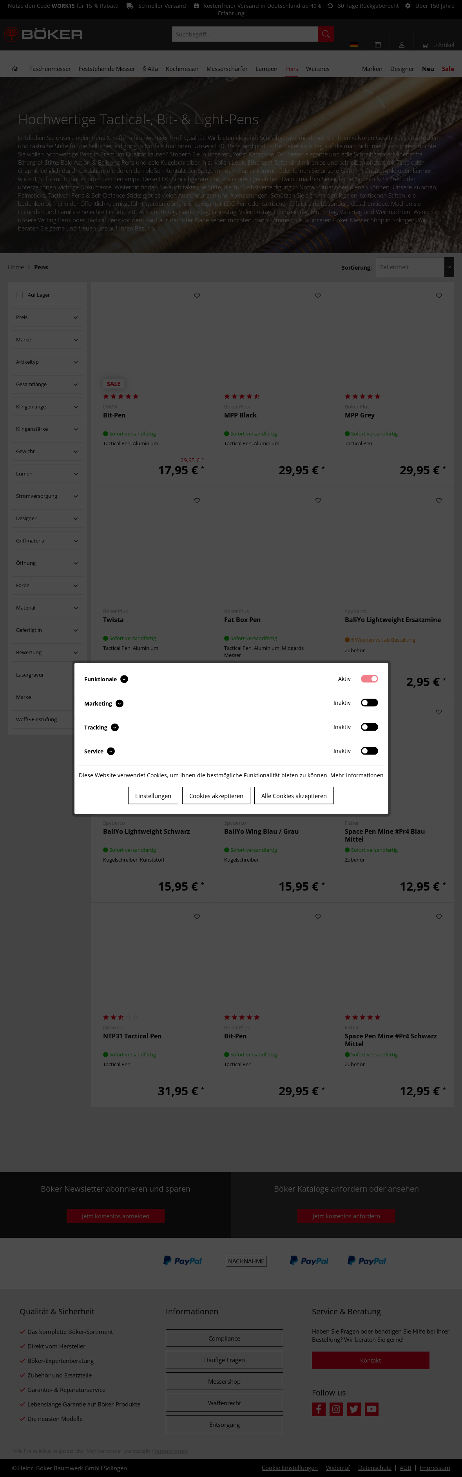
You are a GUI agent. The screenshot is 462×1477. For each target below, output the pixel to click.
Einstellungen (153, 796)
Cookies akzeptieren (216, 796)
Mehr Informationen (357, 775)
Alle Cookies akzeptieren (294, 796)
